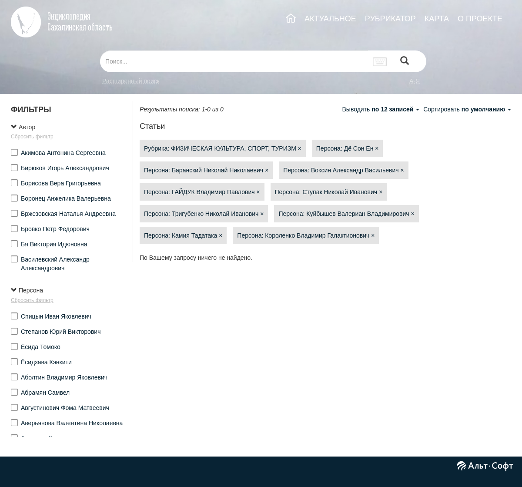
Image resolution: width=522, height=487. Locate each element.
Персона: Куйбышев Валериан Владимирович (346, 213)
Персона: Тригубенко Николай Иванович (204, 213)
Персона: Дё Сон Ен (347, 148)
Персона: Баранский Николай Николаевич (206, 170)
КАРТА (437, 18)
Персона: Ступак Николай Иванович (329, 191)
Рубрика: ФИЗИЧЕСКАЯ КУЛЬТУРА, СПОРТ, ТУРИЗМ (222, 148)
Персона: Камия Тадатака (183, 235)
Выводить (381, 109)
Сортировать (467, 109)
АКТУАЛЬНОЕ (330, 18)
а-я (414, 80)
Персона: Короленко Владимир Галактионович (306, 235)
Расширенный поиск (131, 80)
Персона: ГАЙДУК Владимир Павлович (202, 191)
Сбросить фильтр (32, 137)
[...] (234, 61)
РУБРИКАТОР (390, 18)
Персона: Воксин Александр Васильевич (343, 170)
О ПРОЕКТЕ (480, 18)
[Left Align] (405, 61)
